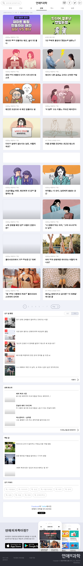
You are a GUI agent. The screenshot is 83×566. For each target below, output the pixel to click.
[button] (55, 307)
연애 (16, 13)
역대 (75, 313)
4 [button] (35, 306)
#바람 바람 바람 (50, 37)
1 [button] (24, 306)
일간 (67, 313)
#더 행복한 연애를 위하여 (52, 140)
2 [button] (28, 306)
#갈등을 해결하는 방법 (12, 37)
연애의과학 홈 (7, 13)
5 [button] (39, 306)
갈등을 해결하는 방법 (26, 13)
